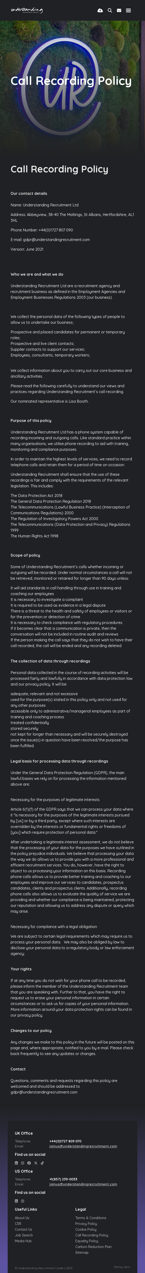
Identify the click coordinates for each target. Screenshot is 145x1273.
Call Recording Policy (91, 1235)
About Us (22, 1218)
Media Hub (23, 1241)
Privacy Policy (86, 1224)
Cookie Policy (86, 1229)
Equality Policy (86, 1241)
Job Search (24, 1235)
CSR (18, 1224)
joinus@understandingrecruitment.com (83, 1146)
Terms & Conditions (90, 1218)
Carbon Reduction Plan (93, 1247)
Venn (126, 1267)
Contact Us (23, 1229)
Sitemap (82, 1252)
